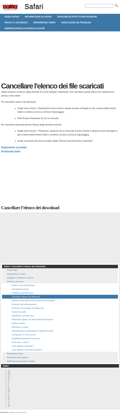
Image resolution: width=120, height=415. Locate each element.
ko (9, 389)
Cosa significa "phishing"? (23, 346)
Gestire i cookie (18, 323)
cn (9, 370)
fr (8, 383)
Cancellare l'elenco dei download (26, 297)
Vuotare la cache (19, 312)
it (8, 385)
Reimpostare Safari (10, 151)
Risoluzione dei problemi (76, 22)
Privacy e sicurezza (16, 22)
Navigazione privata (20, 289)
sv (9, 404)
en (9, 377)
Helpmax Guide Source (17, 412)
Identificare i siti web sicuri (23, 316)
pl (8, 395)
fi (8, 381)
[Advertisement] (30, 57)
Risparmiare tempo (45, 22)
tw (9, 406)
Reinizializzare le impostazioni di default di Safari (32, 331)
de (9, 375)
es (9, 379)
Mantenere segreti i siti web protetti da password (32, 319)
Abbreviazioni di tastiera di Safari (24, 28)
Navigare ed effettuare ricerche (77, 17)
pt (8, 399)
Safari (10, 7)
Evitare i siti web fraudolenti (23, 285)
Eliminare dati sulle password (24, 304)
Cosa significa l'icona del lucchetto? (27, 350)
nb (9, 391)
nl (8, 393)
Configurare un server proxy (24, 335)
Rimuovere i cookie (20, 327)
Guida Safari (11, 17)
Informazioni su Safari (38, 17)
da (9, 373)
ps (9, 397)
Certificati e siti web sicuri (22, 293)
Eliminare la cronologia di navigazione (28, 308)
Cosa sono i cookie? (20, 342)
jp (8, 387)
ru (9, 402)
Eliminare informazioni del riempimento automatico (33, 300)
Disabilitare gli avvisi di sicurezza (26, 338)
